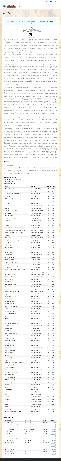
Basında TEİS (45, 6)
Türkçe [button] (55, 1)
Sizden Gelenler (51, 6)
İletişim (56, 6)
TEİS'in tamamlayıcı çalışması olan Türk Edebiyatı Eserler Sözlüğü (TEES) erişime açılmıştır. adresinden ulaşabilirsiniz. (30, 22)
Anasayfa (18, 6)
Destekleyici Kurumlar (37, 6)
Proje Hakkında (29, 6)
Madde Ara (23, 6)
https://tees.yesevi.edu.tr (48, 21)
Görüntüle (53, 422)
